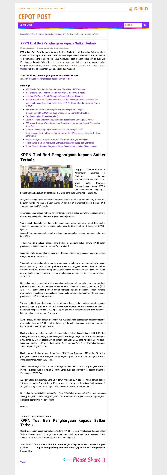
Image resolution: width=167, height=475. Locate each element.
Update (66, 48)
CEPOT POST (26, 55)
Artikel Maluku (78, 65)
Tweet (23, 462)
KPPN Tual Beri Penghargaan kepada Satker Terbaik (48, 79)
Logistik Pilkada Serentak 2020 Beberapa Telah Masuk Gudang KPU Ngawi (60, 120)
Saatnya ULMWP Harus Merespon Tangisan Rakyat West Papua (55, 109)
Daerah (46, 48)
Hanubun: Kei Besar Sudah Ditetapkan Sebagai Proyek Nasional (54, 96)
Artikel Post (92, 65)
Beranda (26, 25)
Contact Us (32, 9)
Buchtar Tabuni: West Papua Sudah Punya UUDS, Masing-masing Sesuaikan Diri (62, 99)
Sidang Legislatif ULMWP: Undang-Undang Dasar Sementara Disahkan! (58, 113)
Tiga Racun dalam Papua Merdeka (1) (42, 116)
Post (62, 48)
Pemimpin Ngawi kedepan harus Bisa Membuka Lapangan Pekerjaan (57, 139)
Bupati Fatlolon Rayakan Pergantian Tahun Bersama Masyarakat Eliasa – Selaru (61, 146)
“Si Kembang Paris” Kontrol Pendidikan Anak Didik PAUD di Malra (55, 93)
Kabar (51, 48)
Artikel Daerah (49, 65)
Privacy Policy (45, 9)
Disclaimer (58, 9)
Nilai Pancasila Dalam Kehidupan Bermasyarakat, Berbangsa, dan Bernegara (60, 143)
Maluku (56, 48)
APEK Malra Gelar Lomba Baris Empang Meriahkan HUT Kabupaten (56, 89)
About (22, 9)
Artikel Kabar (64, 65)
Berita (41, 48)
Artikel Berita (35, 65)
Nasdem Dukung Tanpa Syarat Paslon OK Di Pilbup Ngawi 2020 (54, 129)
